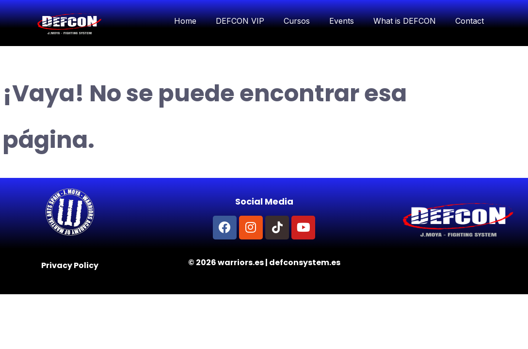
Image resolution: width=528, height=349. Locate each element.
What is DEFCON (404, 21)
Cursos (297, 21)
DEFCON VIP (240, 21)
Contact (469, 21)
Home (185, 21)
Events (341, 21)
